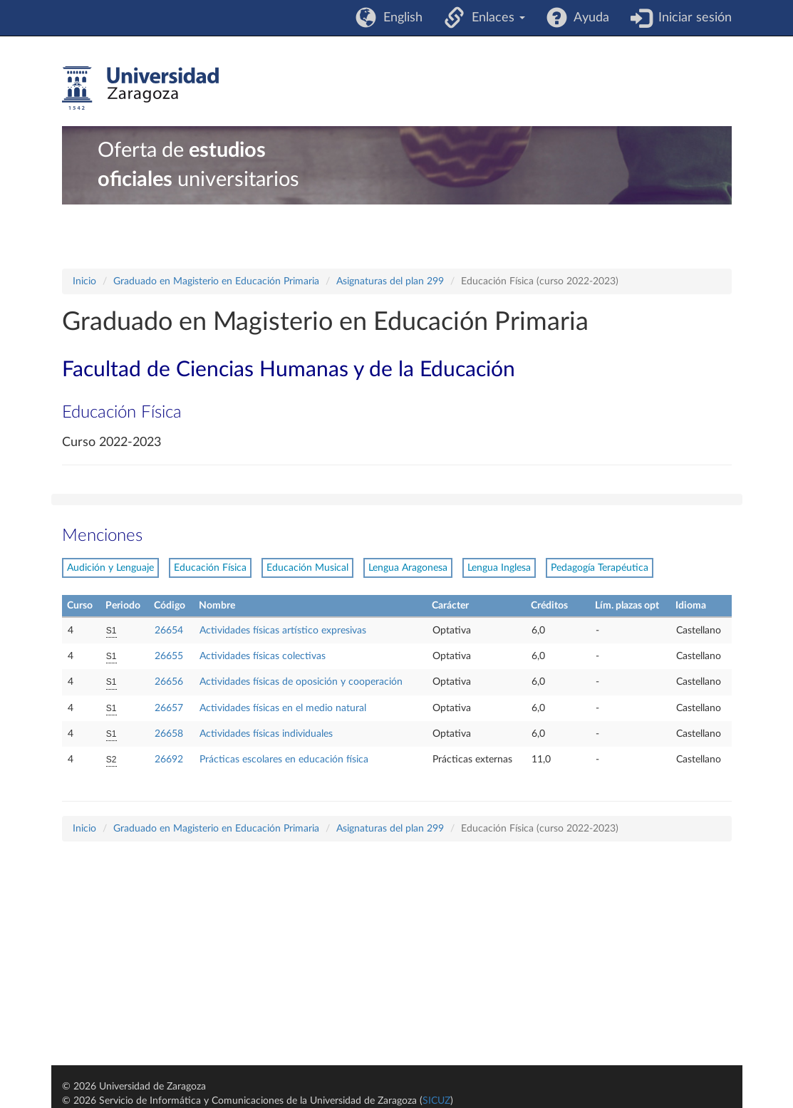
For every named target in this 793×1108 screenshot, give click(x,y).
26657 (169, 708)
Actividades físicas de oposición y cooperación (301, 682)
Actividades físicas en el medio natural (282, 708)
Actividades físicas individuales (266, 734)
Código (169, 606)
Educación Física (210, 568)
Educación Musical (307, 568)
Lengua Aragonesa (407, 568)
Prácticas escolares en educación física (283, 760)
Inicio (84, 281)
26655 (169, 656)
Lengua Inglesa (499, 568)
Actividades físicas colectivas (262, 656)
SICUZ (436, 1101)
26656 (169, 682)
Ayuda (588, 17)
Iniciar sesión (691, 17)
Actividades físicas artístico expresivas (282, 631)
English (399, 17)
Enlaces (495, 17)
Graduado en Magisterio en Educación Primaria (216, 281)
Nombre (217, 606)
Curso (80, 606)
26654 (169, 631)
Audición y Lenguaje (110, 568)
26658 (169, 734)
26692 (169, 760)
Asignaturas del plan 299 (390, 281)
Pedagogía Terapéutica (599, 568)
